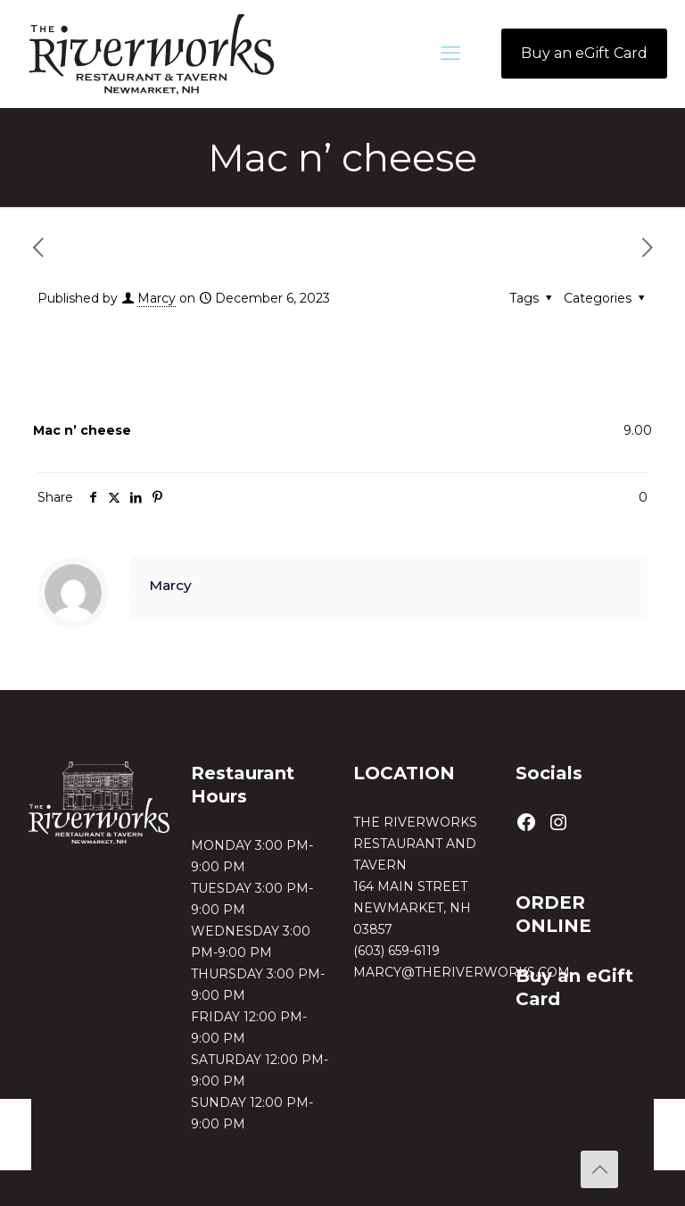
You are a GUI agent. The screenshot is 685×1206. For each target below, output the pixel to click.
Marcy (156, 298)
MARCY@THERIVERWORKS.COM (461, 972)
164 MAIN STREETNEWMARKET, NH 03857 (412, 907)
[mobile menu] (450, 53)
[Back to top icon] (599, 1169)
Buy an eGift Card (584, 53)
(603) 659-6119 (396, 951)
